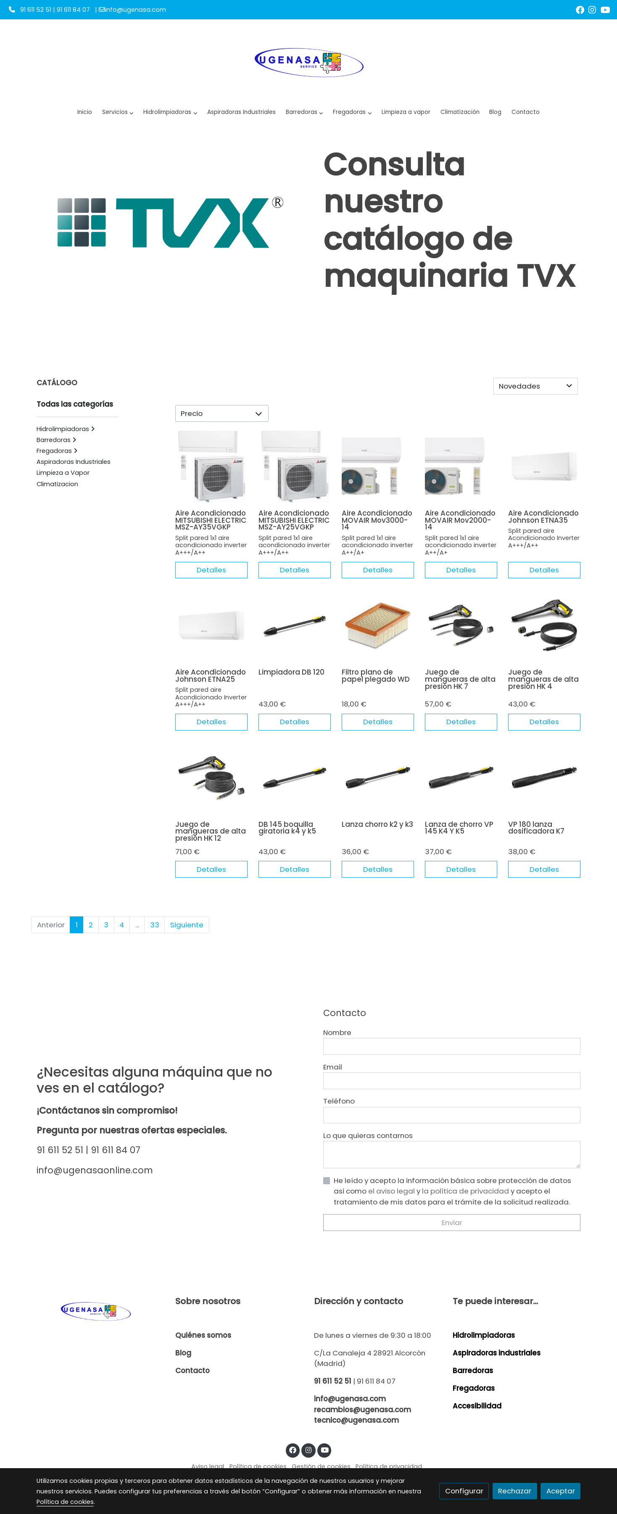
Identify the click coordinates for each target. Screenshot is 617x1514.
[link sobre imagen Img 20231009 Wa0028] (378, 632)
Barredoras (473, 1371)
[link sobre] (100, 1310)
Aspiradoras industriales (497, 1353)
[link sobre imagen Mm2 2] (211, 472)
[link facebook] (580, 9)
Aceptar (560, 1491)
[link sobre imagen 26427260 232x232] (544, 783)
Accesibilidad (477, 1406)
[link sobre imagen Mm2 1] (294, 472)
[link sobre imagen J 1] (211, 632)
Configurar (464, 1491)
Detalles (211, 576)
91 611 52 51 (332, 1381)
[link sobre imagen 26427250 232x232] (461, 783)
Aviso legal (207, 1466)
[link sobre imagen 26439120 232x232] (544, 632)
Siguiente (186, 931)
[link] (309, 61)
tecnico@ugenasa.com (356, 1420)
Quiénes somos (203, 1335)
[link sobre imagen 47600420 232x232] (378, 783)
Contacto (192, 1371)
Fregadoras (474, 1388)
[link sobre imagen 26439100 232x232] (461, 632)
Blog (183, 1353)
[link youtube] (605, 9)
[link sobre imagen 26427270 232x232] (294, 632)
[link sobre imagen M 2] (378, 472)
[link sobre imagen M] (461, 472)
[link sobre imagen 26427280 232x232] (294, 783)
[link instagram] (592, 9)
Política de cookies (258, 1466)
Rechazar (514, 1491)
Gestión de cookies (321, 1466)
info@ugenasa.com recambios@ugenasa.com (362, 1404)
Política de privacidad (389, 1466)
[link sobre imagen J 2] (544, 472)
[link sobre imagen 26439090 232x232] (211, 783)
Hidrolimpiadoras (484, 1335)
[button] (170, 112)
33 (154, 931)
